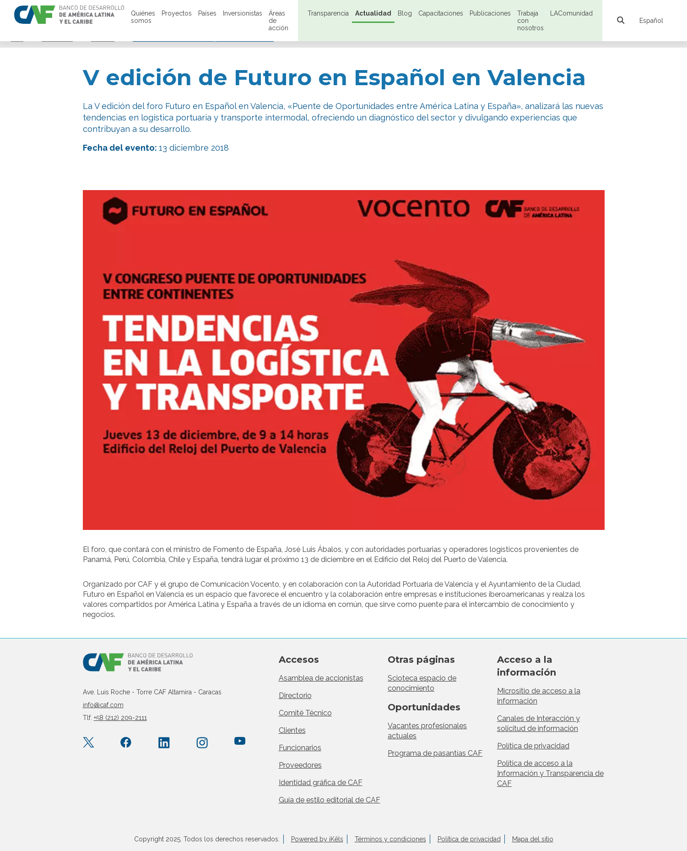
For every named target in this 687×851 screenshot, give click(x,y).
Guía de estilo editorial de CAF (329, 800)
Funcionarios (300, 747)
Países (207, 13)
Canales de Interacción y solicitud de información (538, 723)
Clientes (292, 730)
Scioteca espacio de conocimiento (422, 683)
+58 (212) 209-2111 (120, 717)
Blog (405, 13)
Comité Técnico (305, 713)
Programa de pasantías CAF (435, 753)
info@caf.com (103, 705)
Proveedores (300, 765)
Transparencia (328, 13)
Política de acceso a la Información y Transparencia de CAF (550, 773)
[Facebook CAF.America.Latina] (126, 743)
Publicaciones (490, 13)
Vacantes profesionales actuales (427, 730)
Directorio (295, 695)
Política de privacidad (533, 746)
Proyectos (177, 13)
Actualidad (373, 13)
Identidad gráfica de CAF (320, 782)
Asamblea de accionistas (321, 678)
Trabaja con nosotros (530, 21)
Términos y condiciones (390, 839)
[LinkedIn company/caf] (164, 743)
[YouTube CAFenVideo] (240, 743)
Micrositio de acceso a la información (538, 696)
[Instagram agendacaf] (202, 743)
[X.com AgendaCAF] (88, 743)
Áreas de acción (278, 21)
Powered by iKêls (317, 839)
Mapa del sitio (532, 839)
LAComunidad (571, 13)
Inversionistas (242, 13)
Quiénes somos (143, 17)
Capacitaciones (440, 13)
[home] (69, 15)
